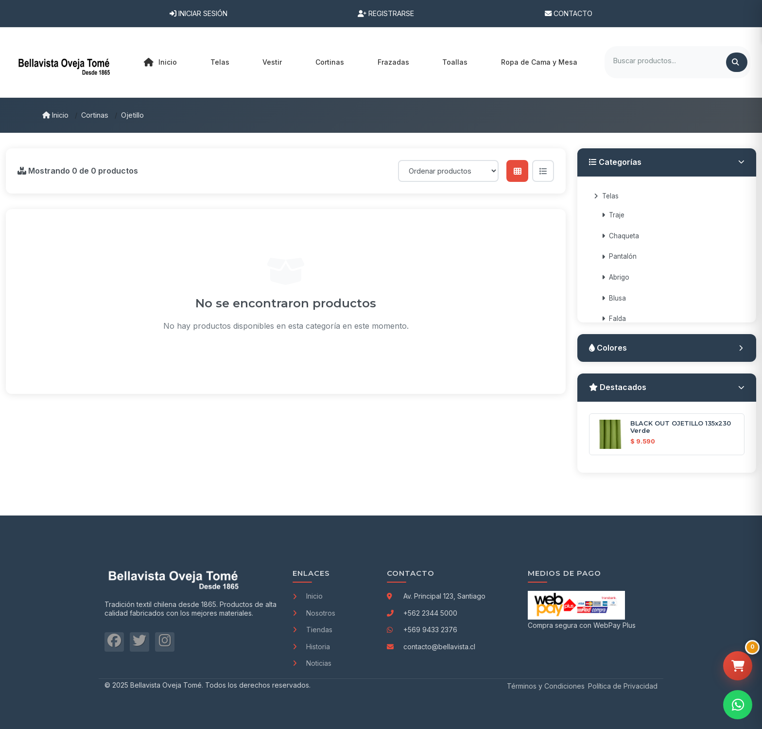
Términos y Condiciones (546, 686)
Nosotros (314, 613)
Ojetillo (132, 115)
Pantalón (619, 256)
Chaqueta (620, 236)
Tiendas (312, 629)
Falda (614, 318)
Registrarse (386, 13)
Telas (606, 196)
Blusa (614, 298)
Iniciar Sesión (198, 13)
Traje (613, 215)
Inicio (160, 62)
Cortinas (94, 115)
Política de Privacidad (623, 686)
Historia (311, 646)
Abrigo (615, 277)
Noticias (312, 663)
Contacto (568, 13)
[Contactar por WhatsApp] (737, 704)
